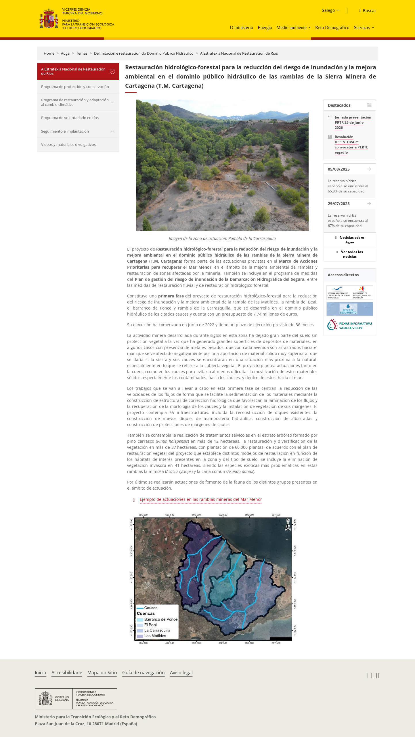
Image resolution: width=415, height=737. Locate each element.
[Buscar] (365, 11)
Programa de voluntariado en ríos (70, 117)
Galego (328, 10)
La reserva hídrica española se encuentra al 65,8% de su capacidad (348, 186)
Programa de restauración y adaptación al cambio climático (75, 102)
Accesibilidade (66, 672)
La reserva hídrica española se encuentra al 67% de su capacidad (348, 220)
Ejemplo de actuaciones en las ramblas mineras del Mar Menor (201, 499)
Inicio (40, 672)
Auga (65, 53)
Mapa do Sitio (102, 672)
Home (49, 53)
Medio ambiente (291, 27)
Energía (265, 27)
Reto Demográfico (332, 27)
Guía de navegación (143, 672)
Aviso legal (181, 672)
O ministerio (241, 27)
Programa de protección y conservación (75, 86)
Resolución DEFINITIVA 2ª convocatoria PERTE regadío (351, 144)
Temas (81, 53)
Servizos (362, 27)
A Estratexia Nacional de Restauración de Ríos (239, 53)
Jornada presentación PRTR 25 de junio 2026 (353, 122)
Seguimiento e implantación (65, 131)
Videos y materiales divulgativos (68, 144)
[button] (310, 27)
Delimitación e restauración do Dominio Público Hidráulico (144, 53)
